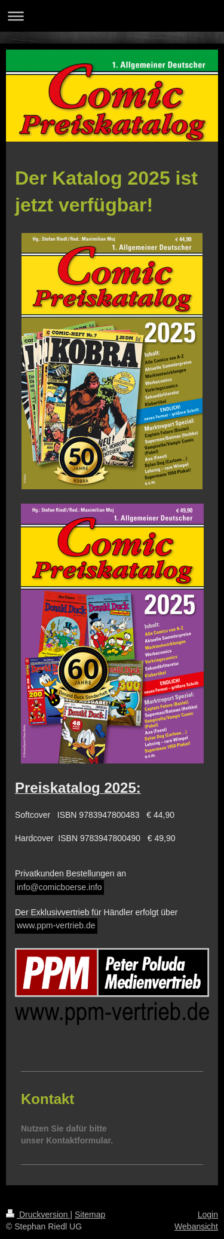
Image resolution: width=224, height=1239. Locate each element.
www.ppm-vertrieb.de (56, 925)
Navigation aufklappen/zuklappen (112, 16)
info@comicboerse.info (59, 887)
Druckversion (38, 1214)
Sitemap (90, 1214)
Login (208, 1214)
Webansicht (196, 1226)
